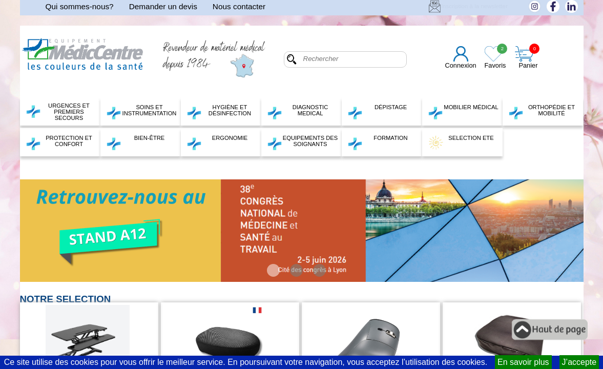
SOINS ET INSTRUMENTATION (141, 111)
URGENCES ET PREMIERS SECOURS (58, 111)
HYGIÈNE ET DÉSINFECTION (219, 111)
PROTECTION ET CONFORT (59, 142)
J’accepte (579, 362)
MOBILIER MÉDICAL (463, 111)
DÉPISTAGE (377, 111)
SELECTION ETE (461, 142)
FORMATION (377, 142)
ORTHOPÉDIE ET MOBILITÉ (541, 111)
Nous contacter (239, 6)
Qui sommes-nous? (80, 6)
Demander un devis (163, 6)
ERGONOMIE (217, 142)
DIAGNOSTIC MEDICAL (297, 111)
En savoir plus (523, 362)
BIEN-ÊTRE (135, 142)
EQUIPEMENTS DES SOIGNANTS (302, 142)
